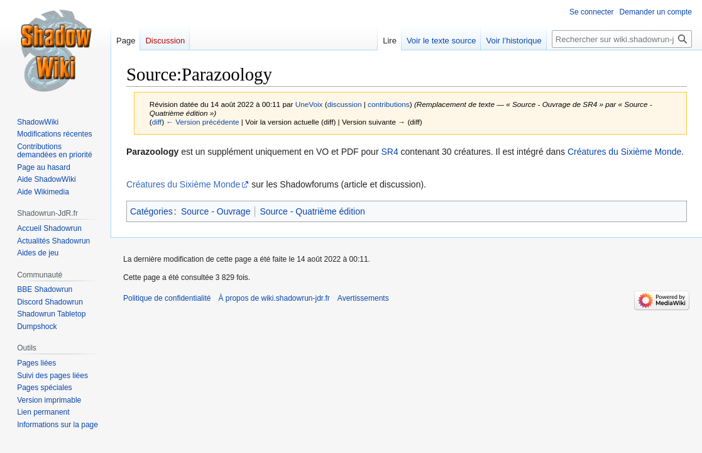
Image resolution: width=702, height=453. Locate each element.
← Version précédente (202, 122)
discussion (344, 104)
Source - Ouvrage (216, 211)
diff (157, 122)
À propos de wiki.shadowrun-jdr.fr (273, 298)
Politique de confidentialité (167, 298)
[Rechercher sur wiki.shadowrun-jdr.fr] (622, 39)
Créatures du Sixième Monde (624, 152)
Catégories (151, 211)
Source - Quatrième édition (312, 211)
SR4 (389, 152)
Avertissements (363, 298)
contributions (389, 104)
